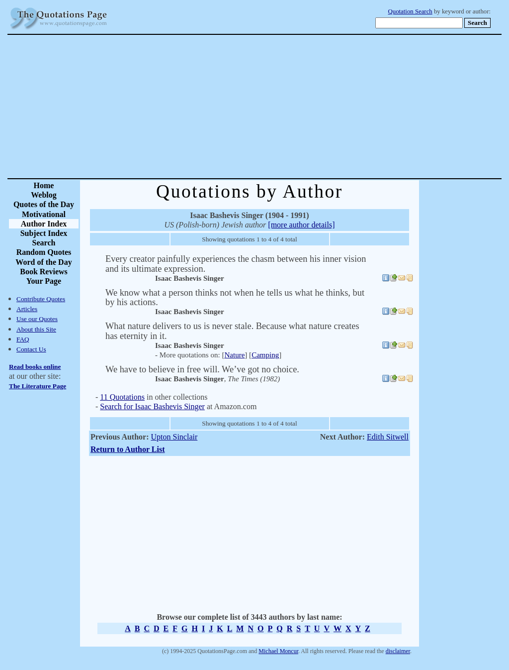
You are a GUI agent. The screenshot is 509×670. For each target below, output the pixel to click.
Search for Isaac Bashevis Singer (152, 406)
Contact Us (31, 349)
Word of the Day (43, 262)
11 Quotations (122, 397)
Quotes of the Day (43, 204)
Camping (265, 355)
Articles (26, 309)
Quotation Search (410, 11)
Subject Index (44, 233)
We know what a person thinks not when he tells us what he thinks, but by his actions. (234, 297)
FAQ (22, 339)
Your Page (43, 281)
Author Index (44, 224)
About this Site (36, 329)
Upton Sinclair (174, 437)
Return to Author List (127, 449)
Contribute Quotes (40, 299)
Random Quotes (44, 252)
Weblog (44, 195)
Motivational (44, 214)
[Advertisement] (289, 106)
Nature (234, 355)
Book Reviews (44, 271)
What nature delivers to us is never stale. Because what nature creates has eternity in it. (232, 330)
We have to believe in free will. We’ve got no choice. (202, 369)
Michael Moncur (278, 651)
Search (44, 242)
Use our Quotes (37, 319)
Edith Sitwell (388, 437)
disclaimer (398, 651)
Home (44, 185)
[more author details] (301, 225)
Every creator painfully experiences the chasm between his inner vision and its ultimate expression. (235, 263)
